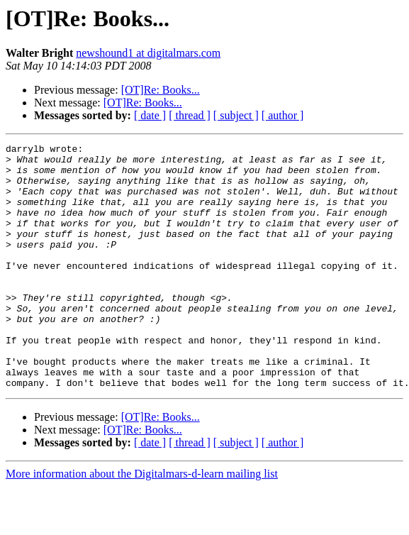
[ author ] (283, 115)
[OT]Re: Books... (160, 90)
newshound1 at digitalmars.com (148, 53)
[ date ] (150, 115)
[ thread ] (190, 115)
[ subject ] (236, 115)
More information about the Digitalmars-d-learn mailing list (142, 523)
